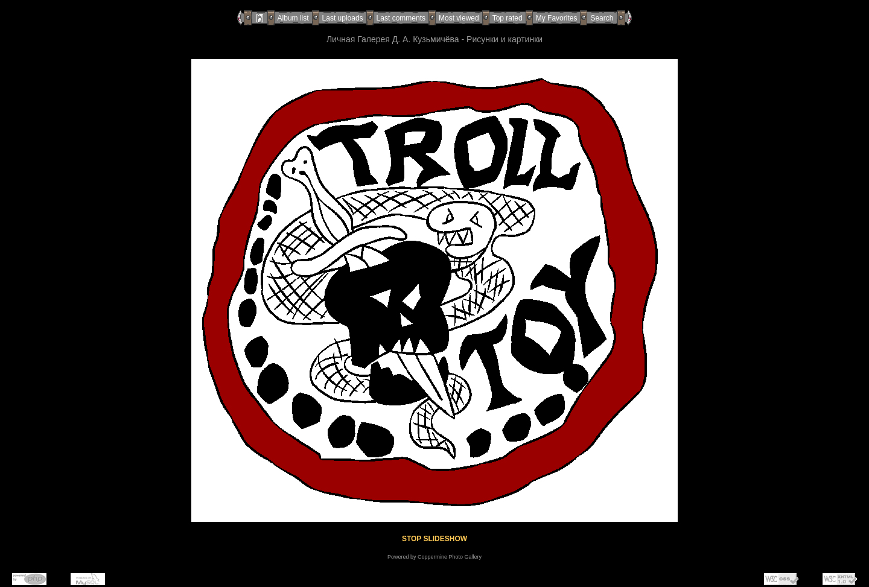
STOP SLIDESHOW (434, 539)
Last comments (401, 18)
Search (601, 18)
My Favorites (557, 18)
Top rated (507, 18)
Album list (293, 18)
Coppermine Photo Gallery (450, 557)
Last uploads (342, 18)
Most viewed (459, 18)
